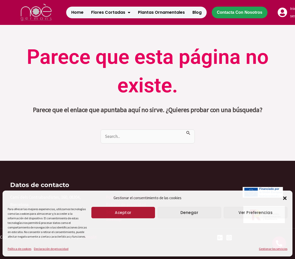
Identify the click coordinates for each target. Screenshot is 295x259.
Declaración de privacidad (51, 249)
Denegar (189, 212)
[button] (284, 198)
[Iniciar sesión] (282, 12)
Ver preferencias (255, 212)
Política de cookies (19, 249)
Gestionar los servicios (273, 249)
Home (77, 12)
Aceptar (123, 212)
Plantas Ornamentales (161, 12)
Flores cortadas (110, 12)
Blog (197, 12)
